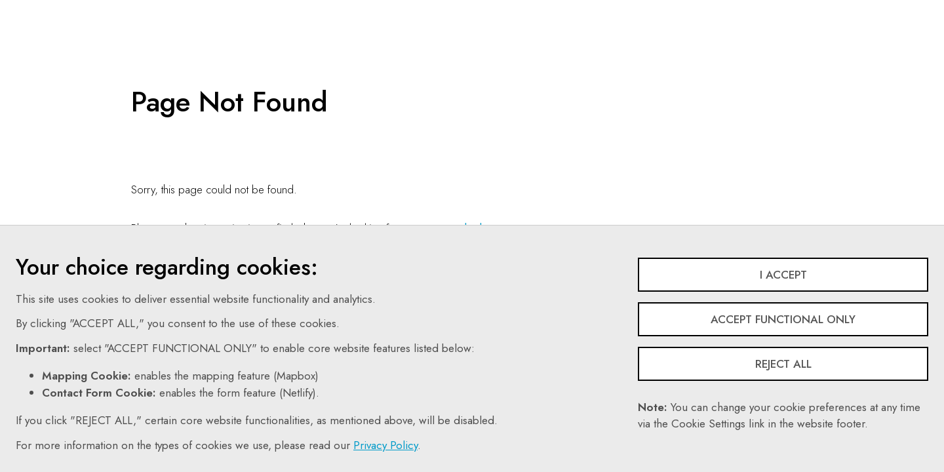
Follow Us (641, 10)
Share (703, 10)
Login (758, 10)
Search (577, 10)
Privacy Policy (385, 445)
